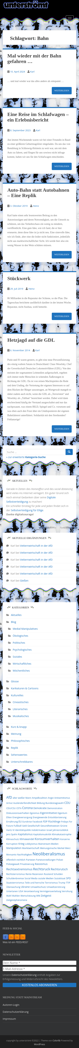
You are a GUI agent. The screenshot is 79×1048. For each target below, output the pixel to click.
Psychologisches (22, 649)
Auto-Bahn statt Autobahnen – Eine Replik (38, 192)
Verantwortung (31, 891)
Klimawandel (27, 839)
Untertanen (12, 891)
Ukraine (25, 887)
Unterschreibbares (22, 761)
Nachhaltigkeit (24, 854)
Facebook (37, 821)
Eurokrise (27, 821)
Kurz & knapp (19, 726)
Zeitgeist (46, 895)
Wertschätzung (28, 895)
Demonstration (55, 808)
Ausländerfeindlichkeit (24, 803)
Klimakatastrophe (61, 834)
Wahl (8, 895)
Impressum (9, 1018)
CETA (18, 808)
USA (20, 891)
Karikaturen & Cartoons (24, 688)
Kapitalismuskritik (42, 834)
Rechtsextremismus (19, 869)
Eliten (9, 817)
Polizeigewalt (12, 864)
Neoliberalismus (48, 854)
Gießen (24, 580)
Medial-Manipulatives (25, 628)
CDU (67, 803)
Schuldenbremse (15, 878)
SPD (68, 878)
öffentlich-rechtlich (15, 859)
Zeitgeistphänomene (16, 900)
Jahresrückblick (60, 830)
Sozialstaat (59, 878)
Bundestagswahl (54, 803)
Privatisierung (27, 864)
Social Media (31, 878)
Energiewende (40, 817)
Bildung (41, 803)
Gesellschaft (33, 825)
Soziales (17, 656)
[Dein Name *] (39, 963)
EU (20, 821)
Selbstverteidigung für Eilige (27, 510)
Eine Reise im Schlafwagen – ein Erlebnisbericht (38, 117)
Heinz (36, 205)
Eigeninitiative (48, 813)
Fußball (17, 825)
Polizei (59, 859)
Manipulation (13, 848)
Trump (61, 882)
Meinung (16, 733)
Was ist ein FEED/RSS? (15, 942)
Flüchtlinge (54, 821)
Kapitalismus (25, 834)
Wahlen (16, 895)
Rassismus (41, 864)
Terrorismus (51, 882)
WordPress (39, 1044)
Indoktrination (39, 830)
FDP (45, 821)
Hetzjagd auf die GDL (31, 340)
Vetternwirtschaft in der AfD (36, 545)
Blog (13, 622)
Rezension (37, 874)
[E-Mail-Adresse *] (39, 969)
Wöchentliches (21, 670)
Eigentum (62, 813)
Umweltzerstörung (56, 887)
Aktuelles (16, 615)
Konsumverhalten (47, 839)
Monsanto (11, 854)
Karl (32, 71)
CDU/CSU (11, 808)
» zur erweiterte (26, 457)
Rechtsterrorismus (15, 874)
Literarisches (20, 709)
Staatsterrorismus (15, 882)
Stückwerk (18, 278)
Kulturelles (17, 695)
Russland (48, 874)
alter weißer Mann (22, 797)
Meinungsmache (48, 848)
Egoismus (34, 813)
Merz (67, 848)
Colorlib (56, 1040)
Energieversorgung (22, 817)
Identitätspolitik (23, 830)
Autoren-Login (11, 1004)
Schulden (58, 874)
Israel (49, 830)
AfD (9, 797)
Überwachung (13, 887)
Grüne (63, 825)
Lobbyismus (31, 843)
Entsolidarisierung (57, 817)
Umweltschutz (38, 887)
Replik (14, 747)
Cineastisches (20, 702)
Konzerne (65, 839)
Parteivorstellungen (46, 859)
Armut (9, 803)
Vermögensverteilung (50, 891)
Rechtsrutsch (59, 869)
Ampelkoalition (39, 797)
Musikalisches (21, 716)
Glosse (15, 681)
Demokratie (40, 808)
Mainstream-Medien (48, 843)
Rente (28, 874)
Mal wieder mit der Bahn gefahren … (34, 58)
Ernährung (12, 821)
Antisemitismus (62, 797)
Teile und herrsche (34, 882)
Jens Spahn (11, 834)
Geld (24, 825)
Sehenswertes (19, 754)
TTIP (68, 882)
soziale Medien (46, 878)
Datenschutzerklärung (24, 975)
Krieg (21, 843)
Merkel (60, 848)
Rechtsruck (41, 869)
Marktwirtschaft (30, 848)
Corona (27, 808)
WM (38, 895)
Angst (51, 797)
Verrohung (67, 891)
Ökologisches (20, 635)
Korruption (12, 843)
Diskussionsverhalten (17, 813)
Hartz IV (10, 830)
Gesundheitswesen (50, 825)
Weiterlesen (61, 90)
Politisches (19, 642)
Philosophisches (20, 740)
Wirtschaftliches (22, 663)
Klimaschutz (12, 839)
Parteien (30, 859)
